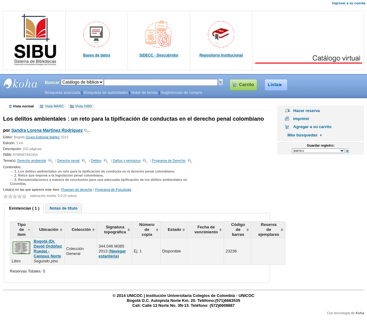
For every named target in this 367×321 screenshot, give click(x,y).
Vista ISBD (83, 106)
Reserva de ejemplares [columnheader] (268, 229)
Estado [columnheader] (174, 229)
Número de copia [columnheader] (146, 229)
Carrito (246, 84)
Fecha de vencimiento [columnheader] (206, 229)
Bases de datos (96, 55)
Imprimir (301, 118)
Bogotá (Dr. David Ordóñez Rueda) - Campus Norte (48, 248)
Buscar (52, 82)
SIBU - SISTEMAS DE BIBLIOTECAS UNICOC (20, 83)
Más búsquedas (302, 135)
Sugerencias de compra (181, 92)
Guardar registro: (320, 145)
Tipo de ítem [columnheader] (21, 229)
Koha (360, 313)
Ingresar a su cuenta (348, 3)
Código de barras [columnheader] (238, 229)
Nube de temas (144, 92)
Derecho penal (68, 161)
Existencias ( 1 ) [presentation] (24, 208)
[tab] (24, 208)
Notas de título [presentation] (64, 208)
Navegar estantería (112, 253)
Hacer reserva (306, 110)
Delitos (96, 161)
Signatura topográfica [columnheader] (115, 229)
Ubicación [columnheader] (48, 229)
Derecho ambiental (31, 161)
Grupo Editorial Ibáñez (43, 137)
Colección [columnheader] (81, 229)
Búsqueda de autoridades (105, 92)
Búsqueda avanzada (62, 92)
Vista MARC (54, 106)
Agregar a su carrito (312, 126)
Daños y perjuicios (127, 161)
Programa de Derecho (169, 161)
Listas (274, 84)
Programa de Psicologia (113, 189)
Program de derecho (76, 189)
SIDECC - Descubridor (159, 55)
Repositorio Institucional (221, 55)
